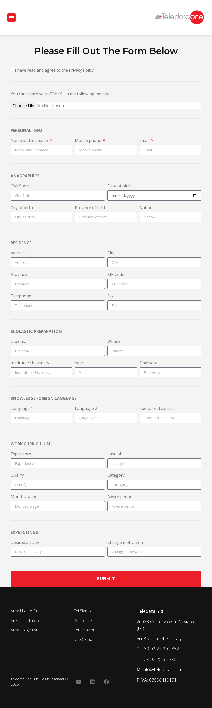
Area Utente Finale (27, 611)
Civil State (20, 186)
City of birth (22, 208)
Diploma (18, 341)
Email (145, 140)
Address (18, 253)
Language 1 (22, 408)
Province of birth (90, 208)
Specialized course (157, 408)
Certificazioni (84, 630)
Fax (110, 296)
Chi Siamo (82, 611)
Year (79, 363)
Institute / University (30, 363)
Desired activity (25, 542)
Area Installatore (25, 620)
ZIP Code (115, 274)
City (110, 253)
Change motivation (125, 542)
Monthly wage (24, 497)
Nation (146, 208)
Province (19, 274)
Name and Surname (30, 140)
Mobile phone (88, 140)
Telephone (21, 296)
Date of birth (119, 186)
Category (116, 475)
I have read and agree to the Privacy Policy (54, 70)
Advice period (119, 497)
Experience (21, 454)
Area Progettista (25, 630)
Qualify (17, 475)
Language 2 (86, 408)
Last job (114, 454)
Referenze (82, 620)
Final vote (148, 363)
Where (113, 341)
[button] (11, 17)
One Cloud (82, 639)
